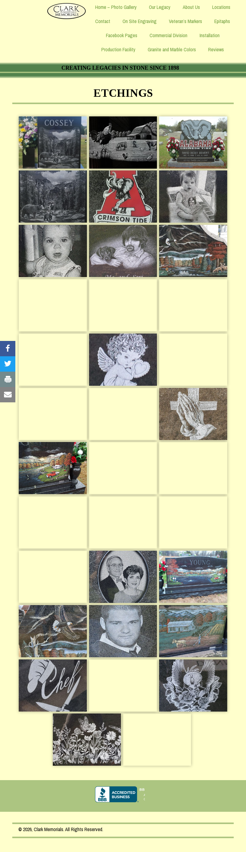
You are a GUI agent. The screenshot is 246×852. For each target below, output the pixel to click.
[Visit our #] (7, 348)
